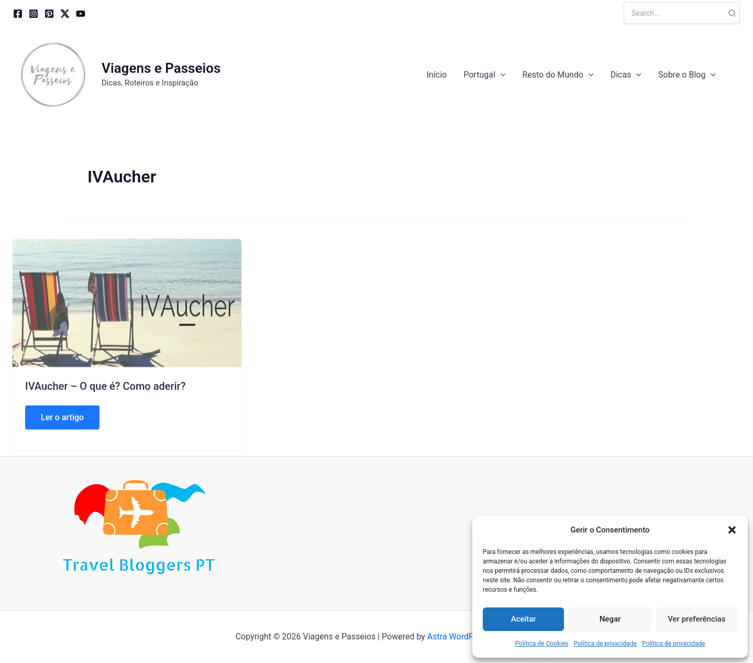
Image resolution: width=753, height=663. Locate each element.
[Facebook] (18, 13)
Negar (610, 619)
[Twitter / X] (65, 13)
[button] (732, 530)
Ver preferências (696, 619)
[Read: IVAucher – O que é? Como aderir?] (127, 315)
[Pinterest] (49, 13)
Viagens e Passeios (161, 68)
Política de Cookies (541, 643)
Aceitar (523, 619)
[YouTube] (80, 13)
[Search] (732, 13)
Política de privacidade (605, 643)
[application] (500, 75)
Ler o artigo (62, 433)
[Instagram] (33, 13)
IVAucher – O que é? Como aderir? (105, 399)
